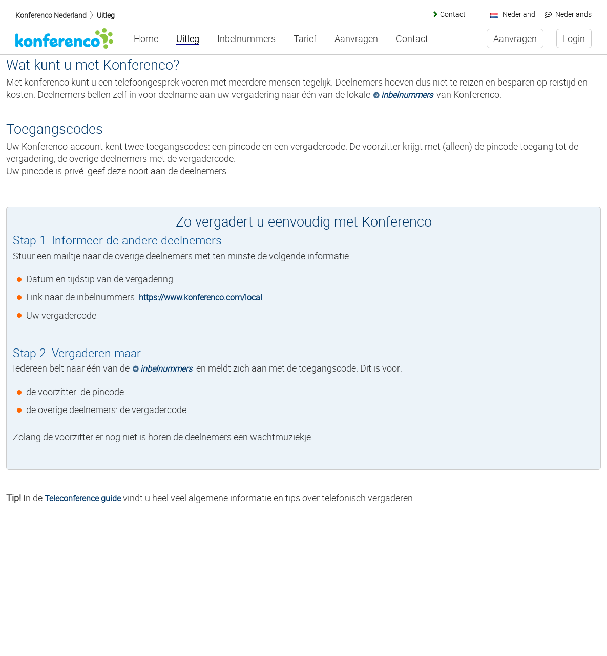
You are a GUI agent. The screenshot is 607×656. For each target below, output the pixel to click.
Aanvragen (356, 39)
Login (574, 38)
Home (146, 39)
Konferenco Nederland (51, 15)
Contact (453, 14)
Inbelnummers (246, 39)
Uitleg (106, 15)
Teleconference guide (83, 498)
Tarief (305, 39)
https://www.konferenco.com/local (200, 297)
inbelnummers (407, 94)
